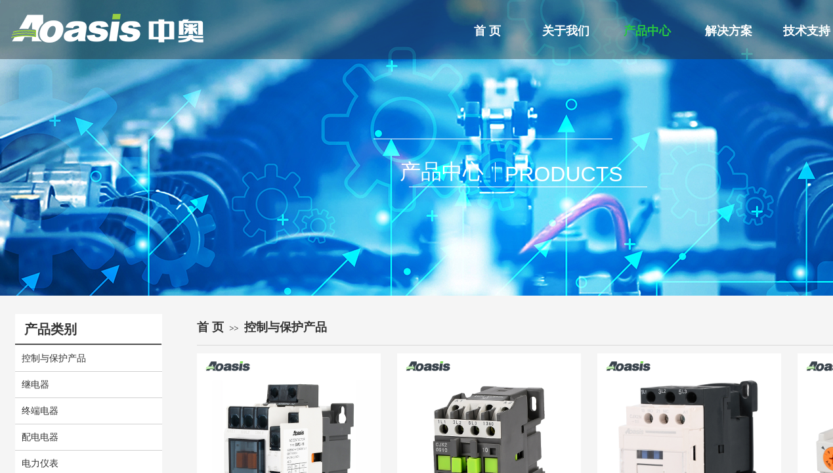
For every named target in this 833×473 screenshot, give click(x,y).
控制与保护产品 (285, 327)
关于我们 (565, 30)
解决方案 (728, 30)
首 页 (487, 30)
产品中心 (647, 30)
